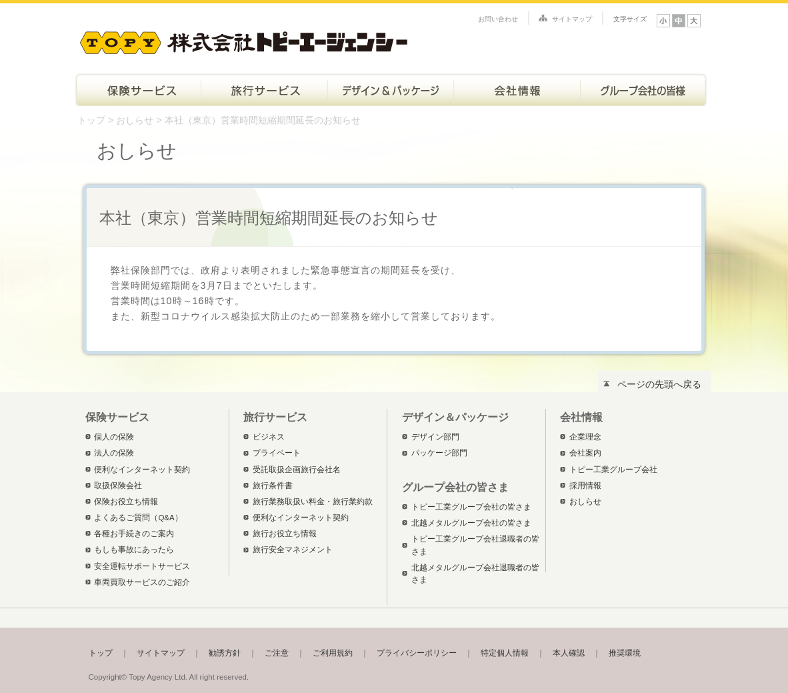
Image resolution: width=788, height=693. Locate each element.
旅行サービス (264, 89)
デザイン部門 (435, 437)
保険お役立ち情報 (126, 502)
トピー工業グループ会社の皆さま (644, 89)
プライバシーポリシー (417, 653)
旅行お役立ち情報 (285, 534)
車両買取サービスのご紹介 (142, 582)
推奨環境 (625, 653)
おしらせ (134, 120)
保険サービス (137, 89)
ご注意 (277, 653)
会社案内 (585, 453)
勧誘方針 (225, 653)
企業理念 (585, 437)
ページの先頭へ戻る (659, 384)
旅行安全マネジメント (293, 550)
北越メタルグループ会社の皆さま (471, 523)
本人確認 (569, 653)
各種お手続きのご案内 (134, 534)
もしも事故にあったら (134, 550)
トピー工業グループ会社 (613, 470)
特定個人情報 (505, 653)
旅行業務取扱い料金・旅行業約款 (313, 502)
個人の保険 (114, 437)
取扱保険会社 (118, 486)
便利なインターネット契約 (142, 470)
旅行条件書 (273, 486)
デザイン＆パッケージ (390, 89)
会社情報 (517, 89)
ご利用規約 (333, 653)
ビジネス (269, 437)
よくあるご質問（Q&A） (138, 518)
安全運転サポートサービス (142, 566)
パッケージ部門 (439, 453)
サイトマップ (572, 19)
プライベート (277, 453)
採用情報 (585, 486)
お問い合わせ (498, 19)
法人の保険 (114, 453)
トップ (91, 120)
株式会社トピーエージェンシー (243, 40)
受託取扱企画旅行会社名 (297, 470)
